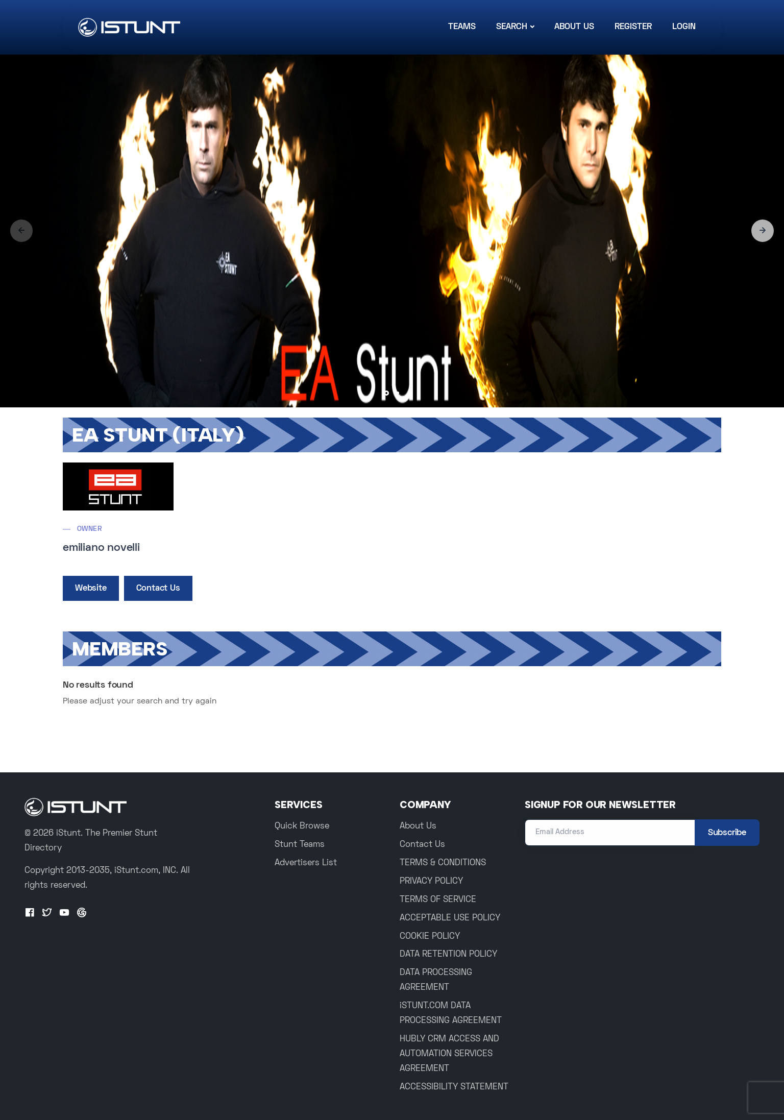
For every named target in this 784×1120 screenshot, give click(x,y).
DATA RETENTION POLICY (448, 955)
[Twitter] (47, 913)
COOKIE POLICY (430, 937)
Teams (462, 27)
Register (633, 27)
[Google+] (82, 913)
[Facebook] (29, 913)
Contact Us (158, 589)
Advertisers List (306, 863)
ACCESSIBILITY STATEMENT (454, 1087)
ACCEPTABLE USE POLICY (450, 918)
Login (684, 27)
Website (91, 589)
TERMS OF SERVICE (438, 900)
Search (511, 27)
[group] (392, 231)
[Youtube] (64, 913)
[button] (762, 231)
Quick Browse (302, 826)
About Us (574, 27)
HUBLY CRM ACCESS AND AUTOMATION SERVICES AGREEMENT (449, 1054)
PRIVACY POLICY (431, 882)
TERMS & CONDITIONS (443, 863)
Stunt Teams (300, 845)
